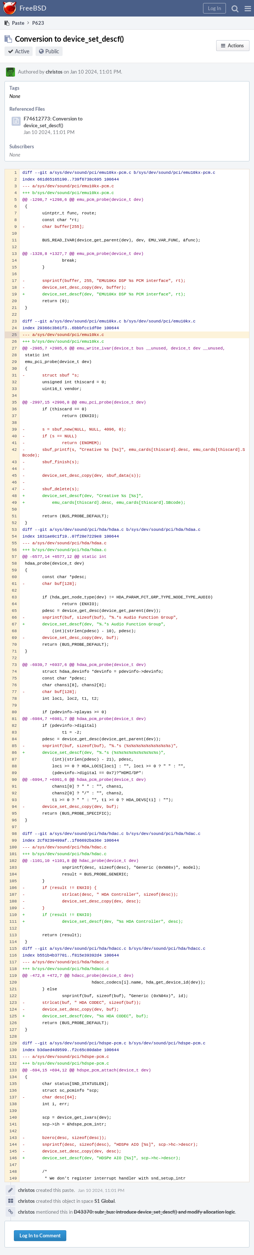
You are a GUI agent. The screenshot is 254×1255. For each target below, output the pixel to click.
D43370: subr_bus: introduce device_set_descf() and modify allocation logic (154, 1211)
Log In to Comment (40, 1235)
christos (54, 71)
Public (52, 51)
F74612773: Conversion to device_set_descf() (53, 122)
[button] (248, 8)
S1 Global (104, 1201)
